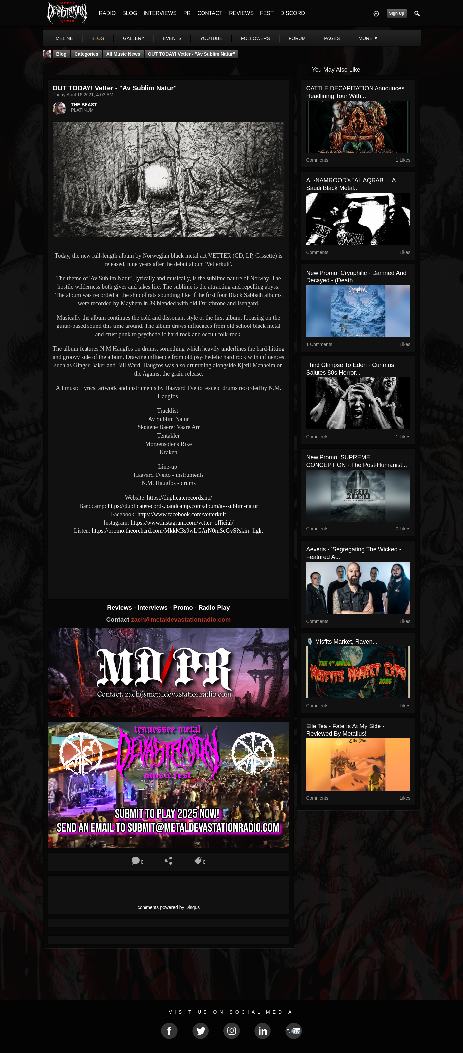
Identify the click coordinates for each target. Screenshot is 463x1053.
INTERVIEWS (160, 13)
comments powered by (169, 907)
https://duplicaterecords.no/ (179, 497)
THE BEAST (84, 104)
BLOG (129, 13)
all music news (123, 54)
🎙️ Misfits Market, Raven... (341, 641)
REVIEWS (241, 13)
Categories (86, 54)
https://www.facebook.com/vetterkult (181, 514)
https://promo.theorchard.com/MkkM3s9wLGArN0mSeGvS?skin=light (177, 530)
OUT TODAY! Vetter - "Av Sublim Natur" (191, 54)
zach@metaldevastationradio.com (181, 619)
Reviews (120, 607)
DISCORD (292, 13)
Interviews (153, 607)
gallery (133, 38)
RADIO (107, 13)
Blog (61, 54)
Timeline (62, 38)
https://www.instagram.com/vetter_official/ (182, 522)
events (172, 38)
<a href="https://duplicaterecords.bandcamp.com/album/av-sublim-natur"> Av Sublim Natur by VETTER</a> (169, 561)
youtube (211, 38)
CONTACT (209, 13)
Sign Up (396, 13)
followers (255, 38)
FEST (267, 13)
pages (332, 38)
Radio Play (214, 607)
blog (97, 38)
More (368, 38)
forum (297, 38)
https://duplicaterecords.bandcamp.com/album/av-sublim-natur (183, 506)
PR (187, 13)
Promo (183, 607)
